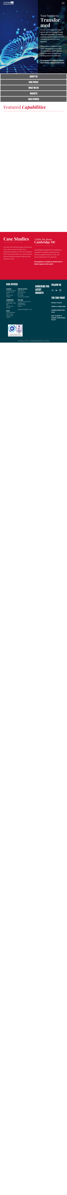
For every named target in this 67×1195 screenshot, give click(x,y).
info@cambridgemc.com (25, 309)
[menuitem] (58, 303)
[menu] (63, 3)
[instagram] (60, 290)
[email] (52, 290)
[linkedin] (56, 290)
